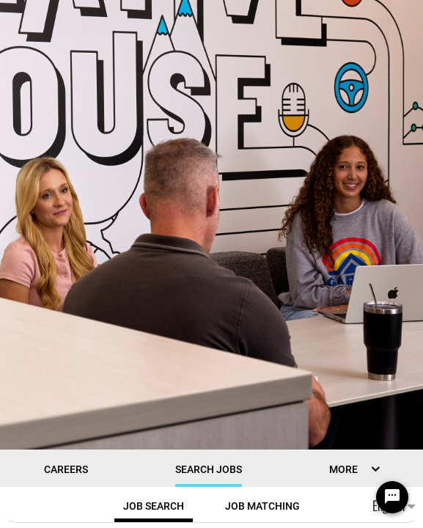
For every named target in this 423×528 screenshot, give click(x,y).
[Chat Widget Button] (392, 497)
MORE (343, 469)
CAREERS (66, 469)
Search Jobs (208, 469)
